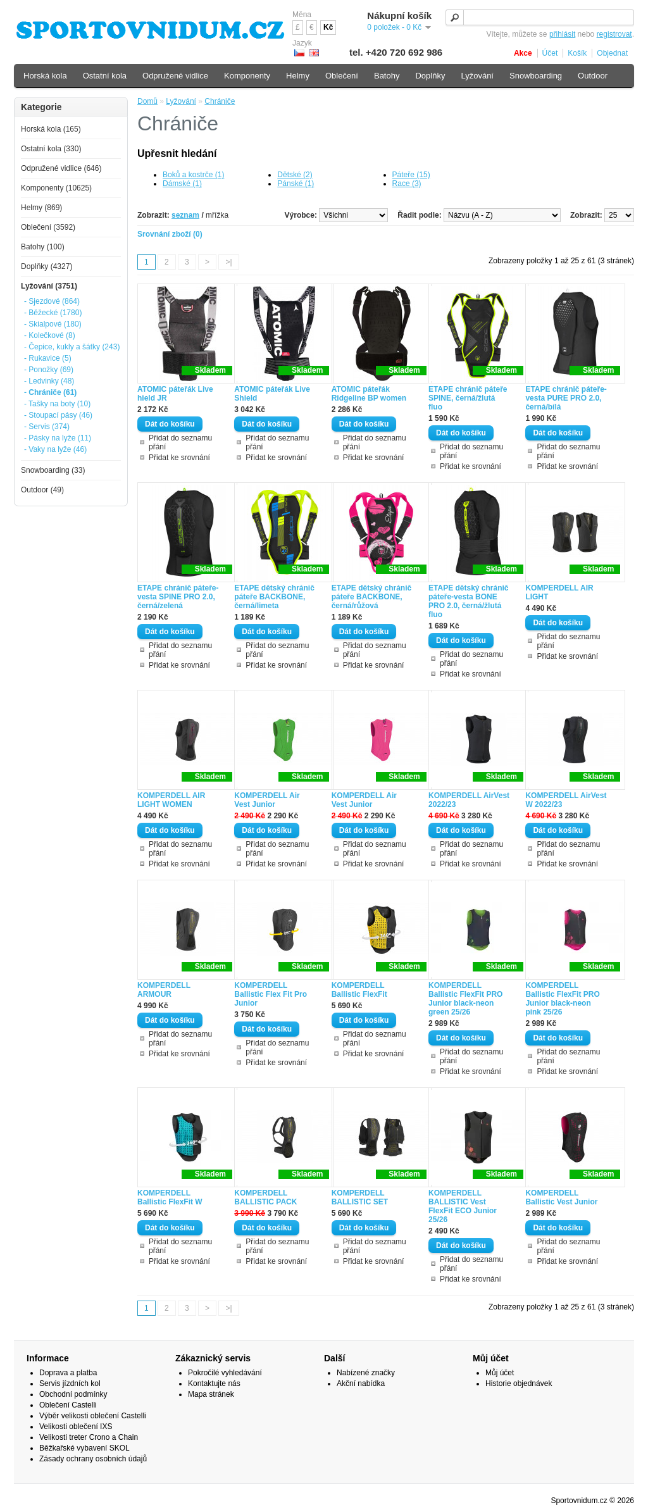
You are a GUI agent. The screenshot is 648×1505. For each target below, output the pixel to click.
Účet (550, 53)
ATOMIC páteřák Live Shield (272, 394)
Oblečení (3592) (48, 227)
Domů (147, 101)
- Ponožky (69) (48, 369)
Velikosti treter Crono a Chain (88, 1437)
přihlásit (562, 34)
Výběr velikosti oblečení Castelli (92, 1415)
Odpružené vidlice (175, 75)
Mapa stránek (211, 1394)
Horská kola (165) (51, 129)
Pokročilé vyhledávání (225, 1372)
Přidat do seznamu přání (180, 442)
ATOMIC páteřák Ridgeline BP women (369, 394)
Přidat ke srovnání (179, 457)
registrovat (614, 34)
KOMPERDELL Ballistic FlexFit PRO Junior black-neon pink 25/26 (562, 998)
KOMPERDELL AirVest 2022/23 (468, 800)
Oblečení (341, 75)
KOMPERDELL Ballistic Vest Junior (561, 1197)
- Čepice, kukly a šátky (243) (72, 346)
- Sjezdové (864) (52, 301)
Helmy (297, 75)
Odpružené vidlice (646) (61, 168)
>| (228, 262)
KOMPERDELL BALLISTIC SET (360, 1197)
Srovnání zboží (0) (169, 234)
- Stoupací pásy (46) (58, 415)
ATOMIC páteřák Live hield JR (175, 394)
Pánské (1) (295, 183)
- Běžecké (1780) (53, 312)
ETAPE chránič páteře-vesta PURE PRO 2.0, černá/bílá (565, 398)
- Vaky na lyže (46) (55, 449)
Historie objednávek (518, 1383)
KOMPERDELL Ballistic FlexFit (359, 990)
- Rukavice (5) (48, 358)
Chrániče (219, 101)
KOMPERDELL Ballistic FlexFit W (169, 1197)
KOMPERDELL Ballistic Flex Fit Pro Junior (270, 994)
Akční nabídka (361, 1383)
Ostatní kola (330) (51, 148)
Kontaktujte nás (214, 1383)
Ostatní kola (105, 75)
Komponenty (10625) (56, 188)
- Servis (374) (47, 426)
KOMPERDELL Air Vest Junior (266, 800)
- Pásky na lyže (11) (57, 438)
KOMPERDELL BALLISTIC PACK (265, 1197)
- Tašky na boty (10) (57, 403)
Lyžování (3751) (49, 286)
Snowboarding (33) (53, 470)
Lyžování (181, 101)
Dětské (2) (294, 174)
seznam (185, 215)
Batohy (386, 75)
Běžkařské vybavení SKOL (84, 1448)
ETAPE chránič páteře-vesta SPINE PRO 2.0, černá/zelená (177, 597)
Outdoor (593, 75)
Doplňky (430, 75)
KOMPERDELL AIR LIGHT (559, 592)
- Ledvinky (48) (49, 381)
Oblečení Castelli (68, 1405)
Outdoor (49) (42, 489)
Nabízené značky (366, 1372)
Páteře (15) (411, 174)
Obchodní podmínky (73, 1394)
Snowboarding (535, 75)
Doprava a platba (68, 1372)
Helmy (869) (41, 207)
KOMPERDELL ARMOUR (163, 990)
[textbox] (540, 17)
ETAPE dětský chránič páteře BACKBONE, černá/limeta (274, 597)
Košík (577, 53)
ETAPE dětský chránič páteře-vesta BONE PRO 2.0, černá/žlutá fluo (468, 601)
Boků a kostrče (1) (193, 174)
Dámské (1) (182, 183)
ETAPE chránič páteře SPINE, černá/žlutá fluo (468, 398)
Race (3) (406, 183)
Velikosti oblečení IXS (75, 1426)
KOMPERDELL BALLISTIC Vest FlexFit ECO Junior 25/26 (462, 1206)
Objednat (612, 53)
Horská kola (45, 75)
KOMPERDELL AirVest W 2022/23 (565, 800)
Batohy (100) (43, 246)
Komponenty (247, 75)
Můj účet (499, 1372)
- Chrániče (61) (50, 392)
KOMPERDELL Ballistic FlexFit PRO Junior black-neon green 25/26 (465, 998)
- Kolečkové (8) (49, 335)
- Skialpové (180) (53, 324)
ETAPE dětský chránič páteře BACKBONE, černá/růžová (372, 597)
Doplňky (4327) (46, 266)
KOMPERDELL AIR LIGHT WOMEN (171, 800)
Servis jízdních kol (70, 1383)
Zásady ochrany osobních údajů (93, 1458)
